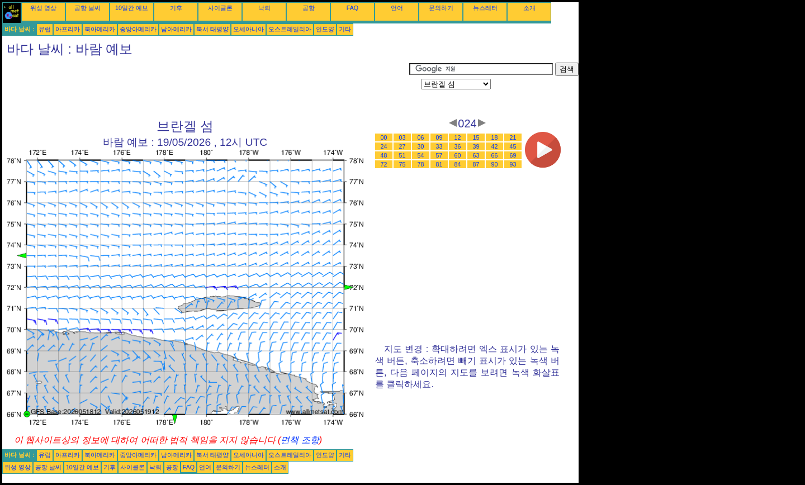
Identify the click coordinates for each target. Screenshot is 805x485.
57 (439, 155)
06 (421, 137)
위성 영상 (43, 7)
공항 (308, 7)
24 (384, 146)
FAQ (352, 7)
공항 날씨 (87, 7)
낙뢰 (264, 7)
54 (421, 155)
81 (439, 164)
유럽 (45, 29)
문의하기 (441, 7)
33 (439, 146)
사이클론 (220, 7)
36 (457, 146)
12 (457, 137)
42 (494, 146)
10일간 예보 (131, 7)
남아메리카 (176, 29)
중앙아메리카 (138, 29)
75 (402, 164)
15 (476, 137)
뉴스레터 (485, 7)
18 (494, 137)
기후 (176, 7)
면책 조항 (300, 440)
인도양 (325, 29)
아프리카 (67, 29)
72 (384, 164)
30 (421, 146)
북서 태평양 (212, 29)
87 (476, 164)
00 (384, 137)
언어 (397, 7)
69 (513, 155)
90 (494, 164)
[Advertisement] (205, 88)
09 (439, 137)
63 (476, 155)
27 (402, 146)
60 (457, 155)
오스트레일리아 (289, 29)
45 (513, 146)
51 (402, 155)
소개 (529, 7)
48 (384, 155)
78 (421, 164)
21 (513, 137)
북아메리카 (99, 29)
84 (457, 164)
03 (402, 137)
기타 (345, 29)
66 (494, 155)
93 (513, 164)
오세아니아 (248, 29)
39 (476, 146)
